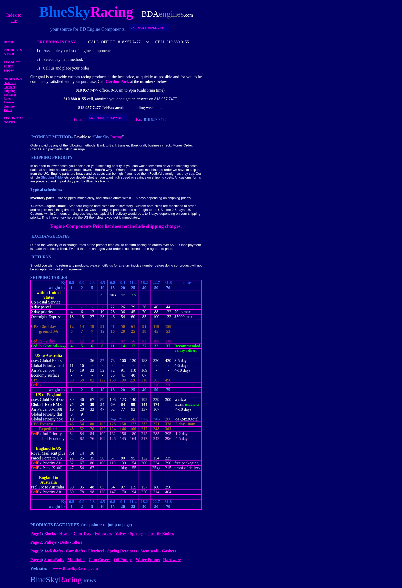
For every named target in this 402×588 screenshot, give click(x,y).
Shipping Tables (9, 108)
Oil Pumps (123, 559)
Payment (9, 87)
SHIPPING (41, 157)
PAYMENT (41, 137)
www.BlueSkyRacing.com (75, 568)
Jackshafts (53, 551)
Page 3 (36, 551)
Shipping (9, 91)
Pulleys (50, 542)
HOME (9, 42)
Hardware (172, 559)
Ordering (10, 83)
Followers (103, 533)
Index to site (13, 18)
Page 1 (36, 533)
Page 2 (36, 542)
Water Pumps (147, 559)
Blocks (49, 533)
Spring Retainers (122, 551)
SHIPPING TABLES (48, 277)
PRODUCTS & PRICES (13, 52)
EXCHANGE (43, 236)
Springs (136, 533)
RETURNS (41, 257)
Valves (120, 533)
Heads (64, 533)
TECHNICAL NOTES (14, 120)
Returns (9, 102)
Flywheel (96, 551)
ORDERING (13, 79)
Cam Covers (99, 559)
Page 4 (36, 559)
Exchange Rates (10, 96)
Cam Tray (82, 533)
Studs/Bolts (54, 559)
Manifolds (76, 559)
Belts (64, 542)
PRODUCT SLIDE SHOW (12, 66)
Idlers (77, 542)
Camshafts (75, 551)
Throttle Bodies (160, 533)
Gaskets (169, 551)
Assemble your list (59, 50)
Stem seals (149, 551)
